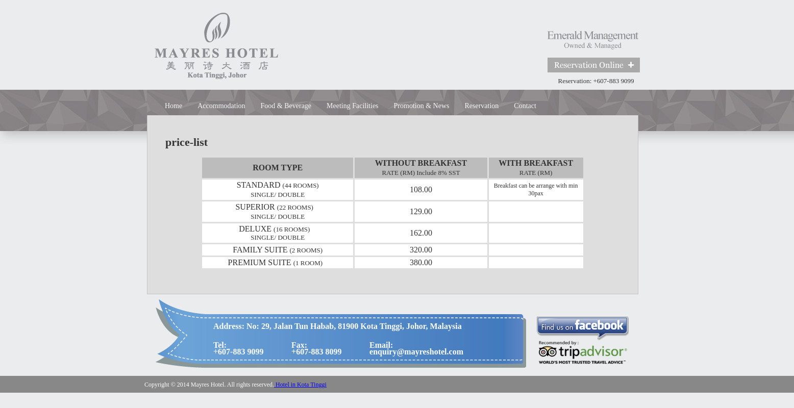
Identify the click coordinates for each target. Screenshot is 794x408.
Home (173, 106)
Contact (525, 106)
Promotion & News (422, 106)
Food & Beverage (286, 106)
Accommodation (221, 106)
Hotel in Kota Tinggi (300, 384)
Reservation (481, 106)
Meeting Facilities (352, 106)
